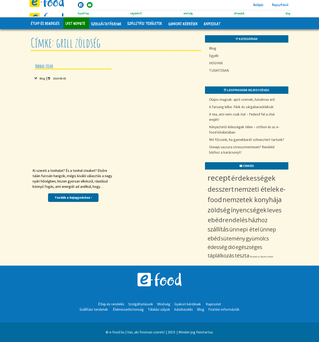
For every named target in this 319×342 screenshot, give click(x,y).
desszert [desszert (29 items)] (221, 189)
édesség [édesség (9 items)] (217, 247)
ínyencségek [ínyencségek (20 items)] (248, 210)
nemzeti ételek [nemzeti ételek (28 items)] (256, 189)
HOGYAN (216, 63)
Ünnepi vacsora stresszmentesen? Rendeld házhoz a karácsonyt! (241, 150)
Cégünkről (136, 13)
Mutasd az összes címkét (261, 256)
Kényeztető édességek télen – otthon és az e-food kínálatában (244, 130)
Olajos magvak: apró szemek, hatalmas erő (242, 99)
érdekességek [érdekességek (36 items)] (253, 178)
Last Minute (75, 23)
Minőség (188, 13)
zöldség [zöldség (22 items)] (219, 210)
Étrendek (239, 13)
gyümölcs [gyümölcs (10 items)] (257, 238)
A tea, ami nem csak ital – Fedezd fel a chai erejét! (242, 117)
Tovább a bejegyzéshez (73, 117)
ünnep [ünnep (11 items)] (268, 229)
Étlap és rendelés (45, 23)
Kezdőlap (83, 13)
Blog (288, 13)
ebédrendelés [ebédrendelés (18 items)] (228, 220)
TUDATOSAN (219, 70)
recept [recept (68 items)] (219, 177)
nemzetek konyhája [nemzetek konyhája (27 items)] (252, 199)
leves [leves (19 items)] (274, 210)
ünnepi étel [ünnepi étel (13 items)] (244, 229)
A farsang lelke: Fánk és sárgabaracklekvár (241, 106)
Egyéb (213, 55)
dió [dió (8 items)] (231, 246)
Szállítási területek (145, 23)
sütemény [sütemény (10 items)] (233, 238)
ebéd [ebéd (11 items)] (214, 238)
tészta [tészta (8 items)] (242, 255)
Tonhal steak (44, 66)
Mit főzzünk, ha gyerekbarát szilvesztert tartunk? (246, 139)
